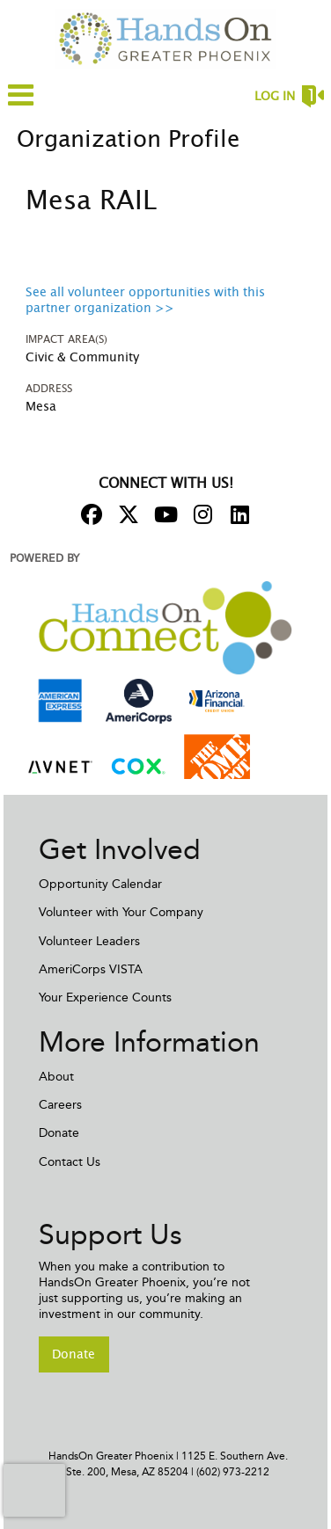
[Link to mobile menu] (21, 103)
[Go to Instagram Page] (200, 514)
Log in (274, 97)
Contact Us (69, 1161)
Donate (59, 1132)
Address (49, 388)
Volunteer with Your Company (121, 912)
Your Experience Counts (105, 997)
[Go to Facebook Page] (89, 514)
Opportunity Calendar (100, 884)
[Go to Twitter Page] (126, 514)
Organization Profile (128, 139)
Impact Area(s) (66, 339)
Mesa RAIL (91, 201)
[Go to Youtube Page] (163, 514)
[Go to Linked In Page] (237, 514)
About (56, 1076)
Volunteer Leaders (89, 941)
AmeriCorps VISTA (91, 969)
